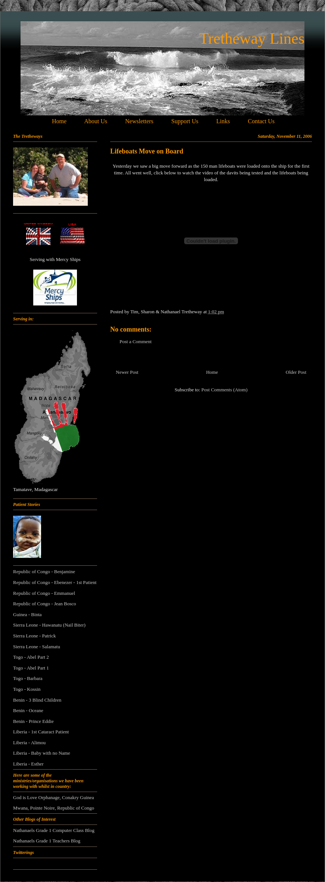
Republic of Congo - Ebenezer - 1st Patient (54, 582)
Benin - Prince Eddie (33, 721)
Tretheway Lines (251, 38)
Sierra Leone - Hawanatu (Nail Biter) (49, 625)
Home (212, 372)
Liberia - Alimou (29, 742)
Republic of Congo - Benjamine (44, 571)
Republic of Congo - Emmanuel (44, 593)
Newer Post (127, 372)
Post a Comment (136, 341)
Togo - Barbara (28, 678)
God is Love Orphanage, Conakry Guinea (53, 797)
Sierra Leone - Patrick (34, 636)
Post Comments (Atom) (224, 389)
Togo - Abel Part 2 (31, 657)
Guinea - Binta (27, 614)
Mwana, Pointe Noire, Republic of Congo (53, 808)
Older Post (296, 372)
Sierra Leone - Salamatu (36, 646)
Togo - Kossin (26, 689)
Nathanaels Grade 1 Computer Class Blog (54, 830)
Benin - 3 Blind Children (37, 700)
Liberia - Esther (28, 764)
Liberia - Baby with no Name (41, 753)
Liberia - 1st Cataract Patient (41, 732)
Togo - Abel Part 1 (31, 668)
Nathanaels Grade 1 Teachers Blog (46, 841)
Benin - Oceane (28, 710)
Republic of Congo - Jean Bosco (44, 603)
